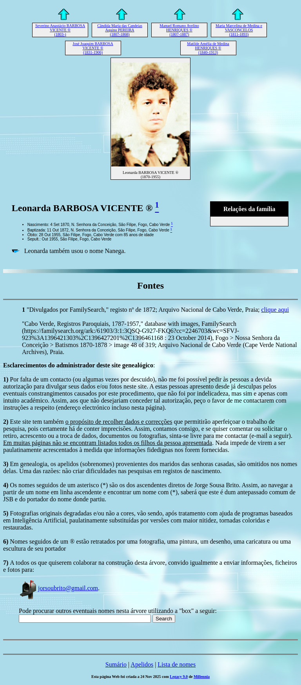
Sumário (116, 664)
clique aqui (275, 309)
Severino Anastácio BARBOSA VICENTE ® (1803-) (60, 29)
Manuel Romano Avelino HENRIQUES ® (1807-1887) (179, 29)
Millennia (202, 676)
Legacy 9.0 (179, 676)
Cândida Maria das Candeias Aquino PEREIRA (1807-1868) (119, 29)
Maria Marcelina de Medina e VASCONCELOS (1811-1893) (239, 29)
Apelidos (142, 664)
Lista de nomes (177, 664)
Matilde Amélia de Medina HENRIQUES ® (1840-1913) (208, 48)
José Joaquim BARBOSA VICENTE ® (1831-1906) (93, 48)
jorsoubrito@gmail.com (58, 588)
